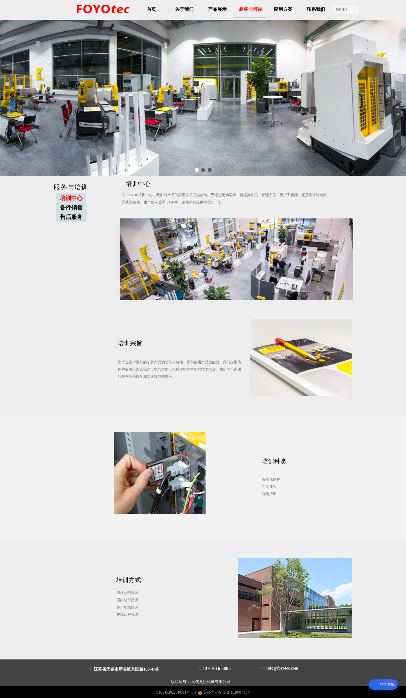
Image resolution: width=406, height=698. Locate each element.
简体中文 (342, 9)
